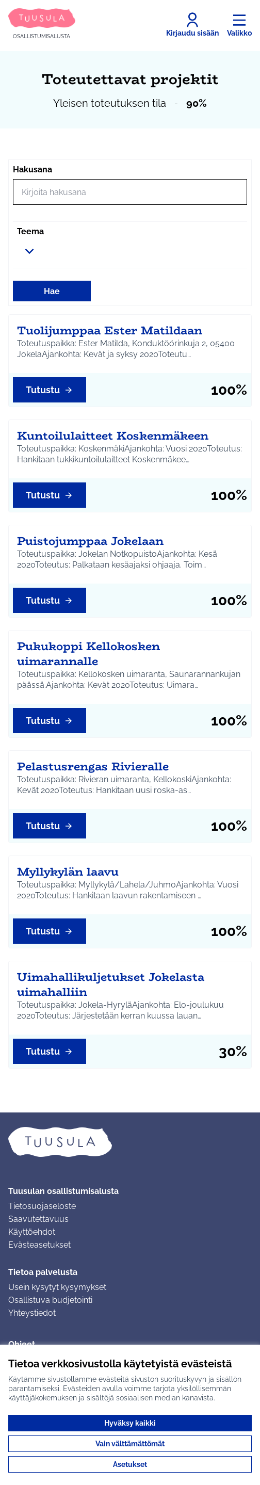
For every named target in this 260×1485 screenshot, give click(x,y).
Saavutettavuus (38, 1219)
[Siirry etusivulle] (41, 24)
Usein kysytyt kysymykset (57, 1287)
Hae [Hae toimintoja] (52, 291)
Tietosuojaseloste (42, 1206)
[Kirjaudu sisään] (192, 25)
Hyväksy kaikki (130, 1423)
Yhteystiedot (32, 1313)
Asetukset (130, 1464)
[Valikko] (239, 25)
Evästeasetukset (39, 1245)
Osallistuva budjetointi (50, 1300)
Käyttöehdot (31, 1232)
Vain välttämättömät (130, 1444)
